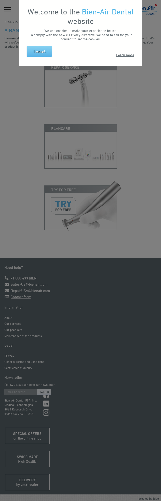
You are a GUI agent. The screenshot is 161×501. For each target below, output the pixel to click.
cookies (62, 31)
